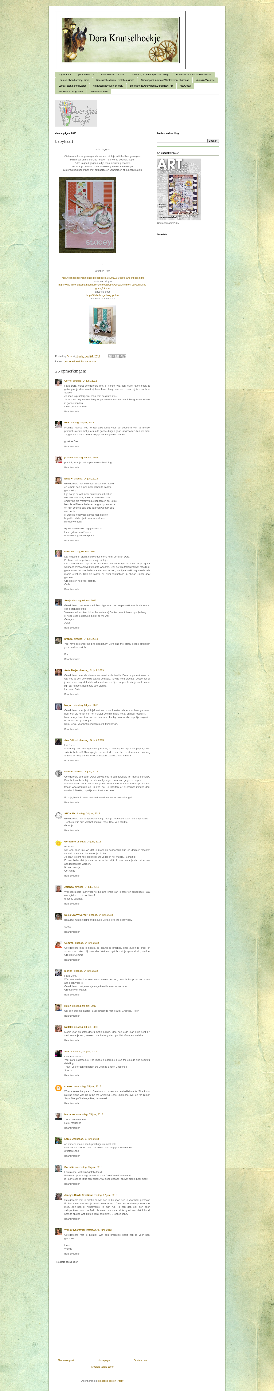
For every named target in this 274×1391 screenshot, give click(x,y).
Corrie (68, 380)
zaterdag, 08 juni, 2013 (99, 1229)
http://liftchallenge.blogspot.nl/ (102, 295)
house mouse (88, 361)
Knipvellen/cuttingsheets (71, 91)
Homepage (104, 1360)
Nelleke (68, 1027)
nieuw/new (185, 86)
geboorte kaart (72, 361)
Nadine (68, 771)
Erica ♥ (68, 478)
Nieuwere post (66, 1360)
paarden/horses (86, 74)
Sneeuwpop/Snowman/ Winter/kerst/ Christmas (165, 80)
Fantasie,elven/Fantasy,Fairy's (74, 80)
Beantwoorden (72, 411)
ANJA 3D (69, 813)
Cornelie (69, 1167)
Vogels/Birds (65, 74)
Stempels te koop (99, 91)
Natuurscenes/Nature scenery (108, 86)
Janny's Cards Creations (78, 1195)
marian (68, 970)
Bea (66, 422)
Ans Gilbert (71, 740)
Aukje (67, 600)
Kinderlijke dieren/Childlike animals (193, 74)
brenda (68, 638)
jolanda (68, 457)
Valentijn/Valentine (205, 80)
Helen (67, 1005)
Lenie (67, 1138)
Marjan (68, 705)
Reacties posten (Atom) (111, 1380)
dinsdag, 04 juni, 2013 (85, 380)
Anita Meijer (71, 670)
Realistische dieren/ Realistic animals (115, 80)
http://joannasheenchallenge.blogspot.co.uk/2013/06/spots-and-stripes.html (103, 277)
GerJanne (70, 841)
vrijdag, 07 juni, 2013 (105, 1195)
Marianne (69, 1114)
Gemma (68, 942)
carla (67, 551)
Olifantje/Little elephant (112, 74)
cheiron (68, 1086)
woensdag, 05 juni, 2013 (83, 1051)
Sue (66, 1051)
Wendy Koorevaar (74, 1229)
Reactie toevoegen (67, 1261)
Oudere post (140, 1360)
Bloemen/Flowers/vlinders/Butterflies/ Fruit (151, 86)
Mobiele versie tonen (102, 1366)
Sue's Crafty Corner (76, 914)
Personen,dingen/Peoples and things (150, 74)
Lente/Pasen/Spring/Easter (72, 86)
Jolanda (69, 886)
